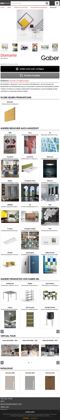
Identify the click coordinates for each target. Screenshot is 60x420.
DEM (2, 401)
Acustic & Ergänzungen (19, 80)
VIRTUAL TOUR (6, 398)
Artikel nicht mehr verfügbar (30, 69)
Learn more (34, 418)
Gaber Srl (5, 58)
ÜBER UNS (5, 407)
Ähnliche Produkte (30, 75)
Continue (26, 418)
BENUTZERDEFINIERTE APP (11, 404)
